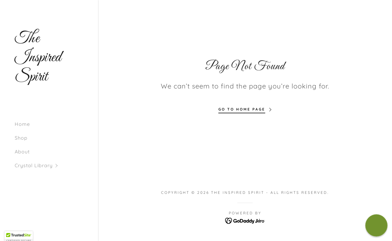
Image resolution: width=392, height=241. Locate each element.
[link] (49, 79)
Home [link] (22, 124)
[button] (56, 165)
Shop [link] (21, 138)
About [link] (22, 152)
